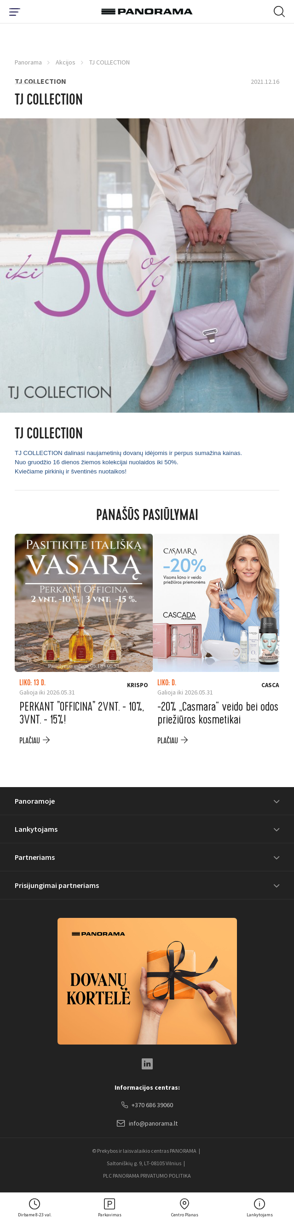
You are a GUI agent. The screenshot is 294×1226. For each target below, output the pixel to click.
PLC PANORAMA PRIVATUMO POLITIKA (147, 1175)
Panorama (28, 62)
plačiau (29, 741)
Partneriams (35, 857)
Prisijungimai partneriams (57, 885)
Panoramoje (35, 801)
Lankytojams (36, 829)
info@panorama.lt (147, 1123)
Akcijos (65, 62)
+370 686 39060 (147, 1105)
